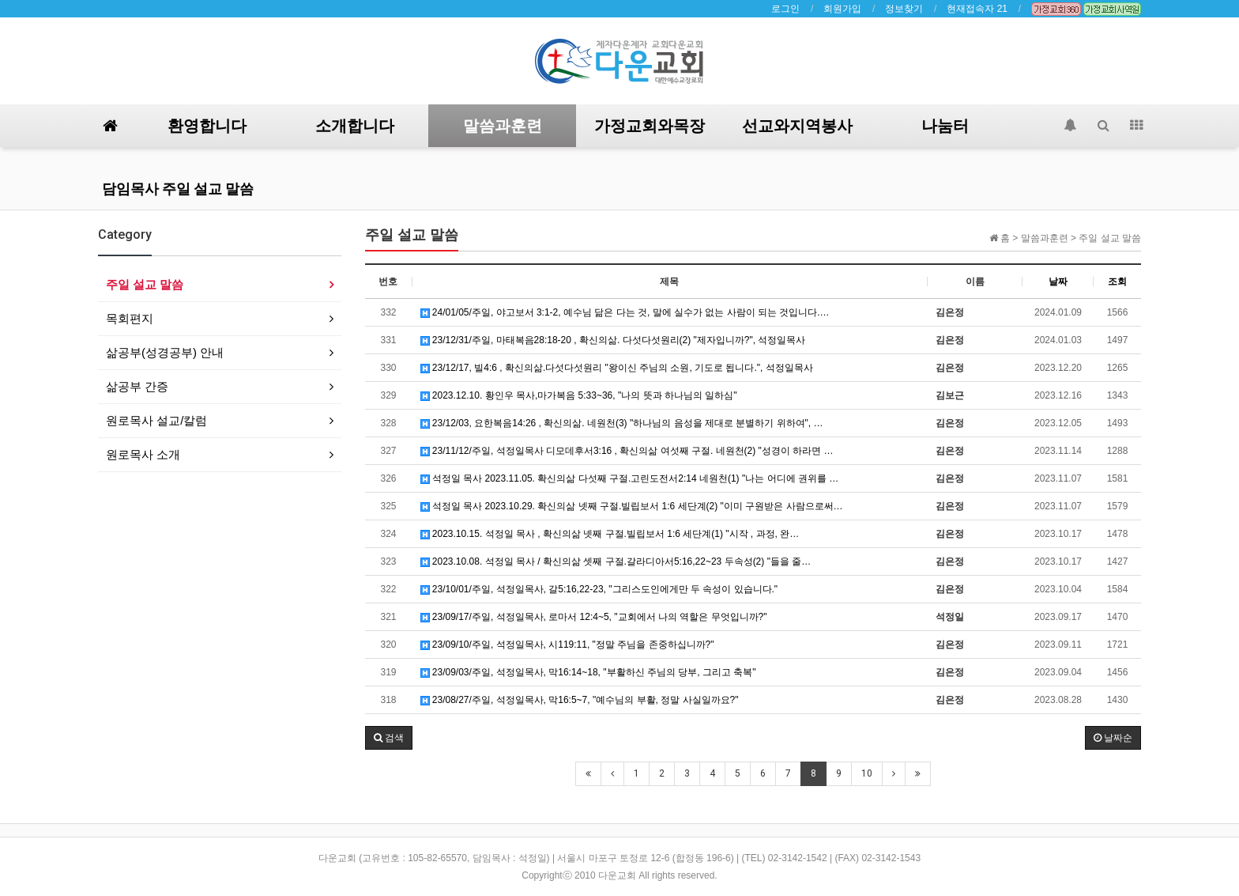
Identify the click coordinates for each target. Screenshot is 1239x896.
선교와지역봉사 (797, 125)
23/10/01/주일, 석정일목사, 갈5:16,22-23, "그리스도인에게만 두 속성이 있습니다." (599, 589)
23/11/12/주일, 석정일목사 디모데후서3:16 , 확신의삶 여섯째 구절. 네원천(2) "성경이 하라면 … (627, 450)
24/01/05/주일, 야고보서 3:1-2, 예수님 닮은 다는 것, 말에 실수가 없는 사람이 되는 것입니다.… (625, 312)
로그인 (785, 8)
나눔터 (945, 125)
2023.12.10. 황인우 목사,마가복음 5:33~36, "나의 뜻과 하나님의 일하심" (578, 395)
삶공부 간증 (137, 386)
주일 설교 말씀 (144, 284)
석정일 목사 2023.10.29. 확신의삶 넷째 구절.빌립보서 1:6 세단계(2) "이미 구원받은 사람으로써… (631, 506)
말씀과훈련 (502, 125)
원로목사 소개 (143, 454)
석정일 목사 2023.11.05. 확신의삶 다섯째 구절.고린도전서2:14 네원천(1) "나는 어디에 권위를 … (629, 478)
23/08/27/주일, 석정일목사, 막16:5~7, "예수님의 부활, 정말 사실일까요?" (579, 699)
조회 (1117, 281)
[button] (388, 738)
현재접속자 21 (977, 8)
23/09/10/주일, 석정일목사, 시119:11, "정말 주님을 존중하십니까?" (567, 644)
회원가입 (842, 8)
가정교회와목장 (649, 125)
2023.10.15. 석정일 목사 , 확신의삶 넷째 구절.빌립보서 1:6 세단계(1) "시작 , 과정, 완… (610, 533)
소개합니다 (354, 125)
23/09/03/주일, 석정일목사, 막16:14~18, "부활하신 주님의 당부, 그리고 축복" (588, 672)
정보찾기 (904, 8)
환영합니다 (207, 125)
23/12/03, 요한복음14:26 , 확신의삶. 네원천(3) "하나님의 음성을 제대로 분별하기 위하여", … (621, 423)
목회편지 (129, 318)
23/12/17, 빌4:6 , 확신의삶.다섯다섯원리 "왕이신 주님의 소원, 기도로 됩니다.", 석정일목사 (616, 367)
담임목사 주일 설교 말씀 (178, 188)
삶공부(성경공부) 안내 (165, 352)
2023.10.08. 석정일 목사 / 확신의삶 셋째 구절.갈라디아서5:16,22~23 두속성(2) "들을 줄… (616, 561)
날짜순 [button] (1113, 737)
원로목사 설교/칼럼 (156, 420)
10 (866, 773)
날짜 (1058, 281)
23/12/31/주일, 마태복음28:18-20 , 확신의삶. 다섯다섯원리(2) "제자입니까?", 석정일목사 (613, 340)
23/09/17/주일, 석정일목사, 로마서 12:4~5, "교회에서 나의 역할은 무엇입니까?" (593, 616)
